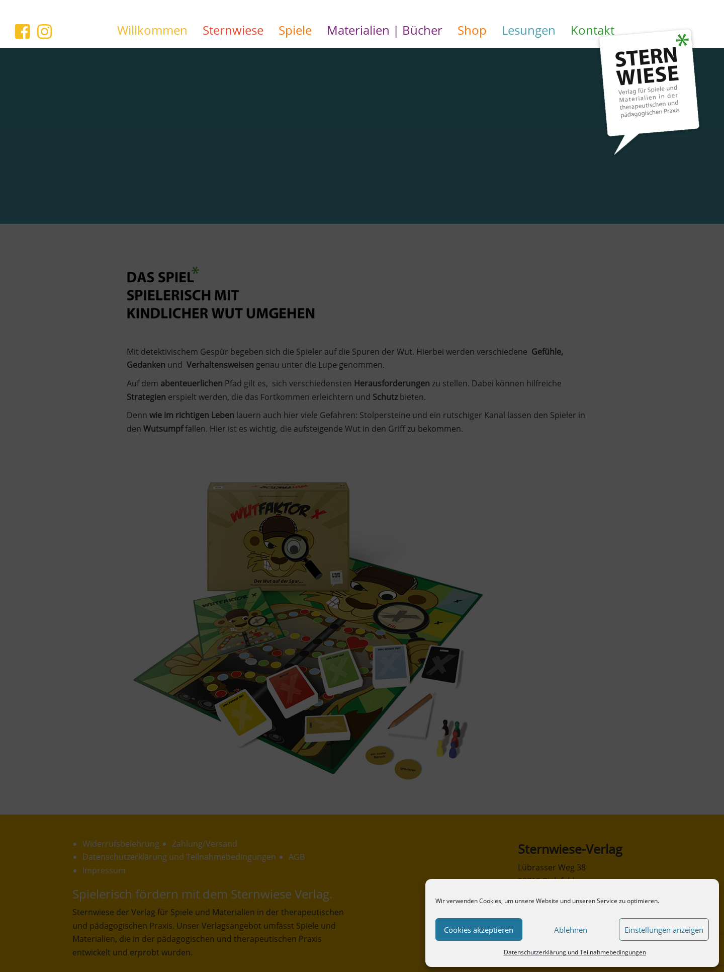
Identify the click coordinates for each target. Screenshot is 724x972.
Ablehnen (570, 930)
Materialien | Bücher (384, 30)
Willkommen (152, 30)
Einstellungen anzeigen (663, 930)
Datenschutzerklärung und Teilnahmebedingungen (575, 952)
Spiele (295, 30)
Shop (472, 30)
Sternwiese (233, 30)
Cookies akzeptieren (478, 930)
